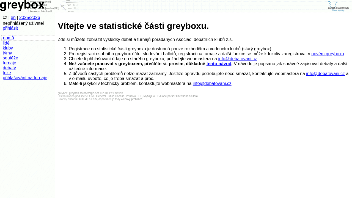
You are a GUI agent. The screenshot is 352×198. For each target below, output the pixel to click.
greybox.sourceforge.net (84, 93)
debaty (9, 67)
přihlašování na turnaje (25, 77)
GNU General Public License (107, 96)
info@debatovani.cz (237, 58)
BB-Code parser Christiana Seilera (177, 96)
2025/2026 (29, 17)
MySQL (148, 96)
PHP (139, 96)
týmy (7, 53)
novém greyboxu (327, 53)
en (13, 17)
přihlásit (10, 28)
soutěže (10, 58)
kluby (8, 48)
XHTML (83, 99)
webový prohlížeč (131, 99)
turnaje (9, 63)
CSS (94, 99)
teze (7, 72)
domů (8, 37)
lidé (6, 43)
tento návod (219, 63)
